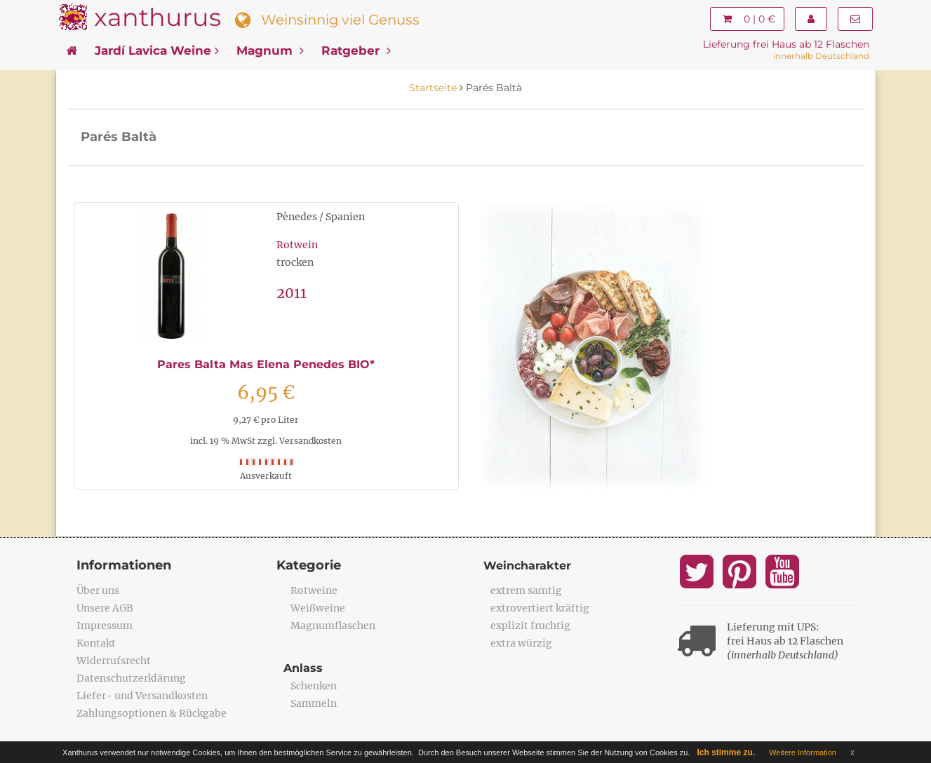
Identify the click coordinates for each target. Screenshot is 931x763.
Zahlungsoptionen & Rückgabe (151, 713)
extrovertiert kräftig (539, 608)
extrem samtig (526, 590)
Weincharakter (527, 565)
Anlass (303, 668)
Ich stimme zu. (726, 752)
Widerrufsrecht (113, 660)
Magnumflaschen (332, 625)
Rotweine (313, 590)
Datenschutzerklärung (131, 678)
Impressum (104, 625)
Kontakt (96, 643)
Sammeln (313, 703)
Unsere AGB (104, 608)
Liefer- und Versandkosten (142, 695)
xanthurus (157, 17)
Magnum (270, 50)
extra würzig (521, 643)
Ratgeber (356, 50)
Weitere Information (802, 752)
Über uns (97, 590)
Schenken (313, 686)
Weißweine (317, 608)
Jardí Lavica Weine (157, 50)
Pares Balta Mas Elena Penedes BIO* (266, 364)
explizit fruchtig (530, 625)
